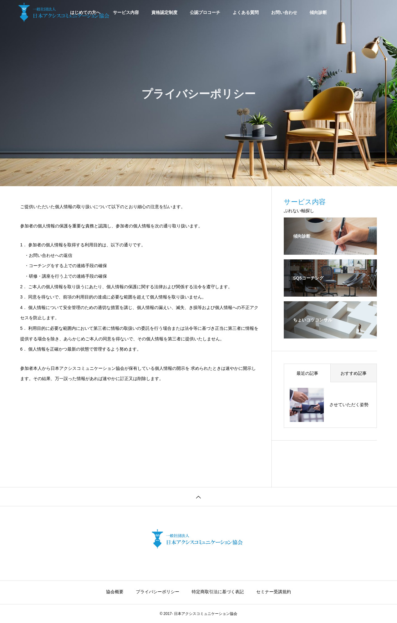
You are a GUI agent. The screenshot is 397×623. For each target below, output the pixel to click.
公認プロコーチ (205, 12)
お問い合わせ (284, 12)
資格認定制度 (164, 12)
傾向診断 (318, 12)
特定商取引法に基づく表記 (218, 591)
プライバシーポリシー (157, 591)
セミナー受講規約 (273, 591)
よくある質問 (246, 12)
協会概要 (114, 591)
